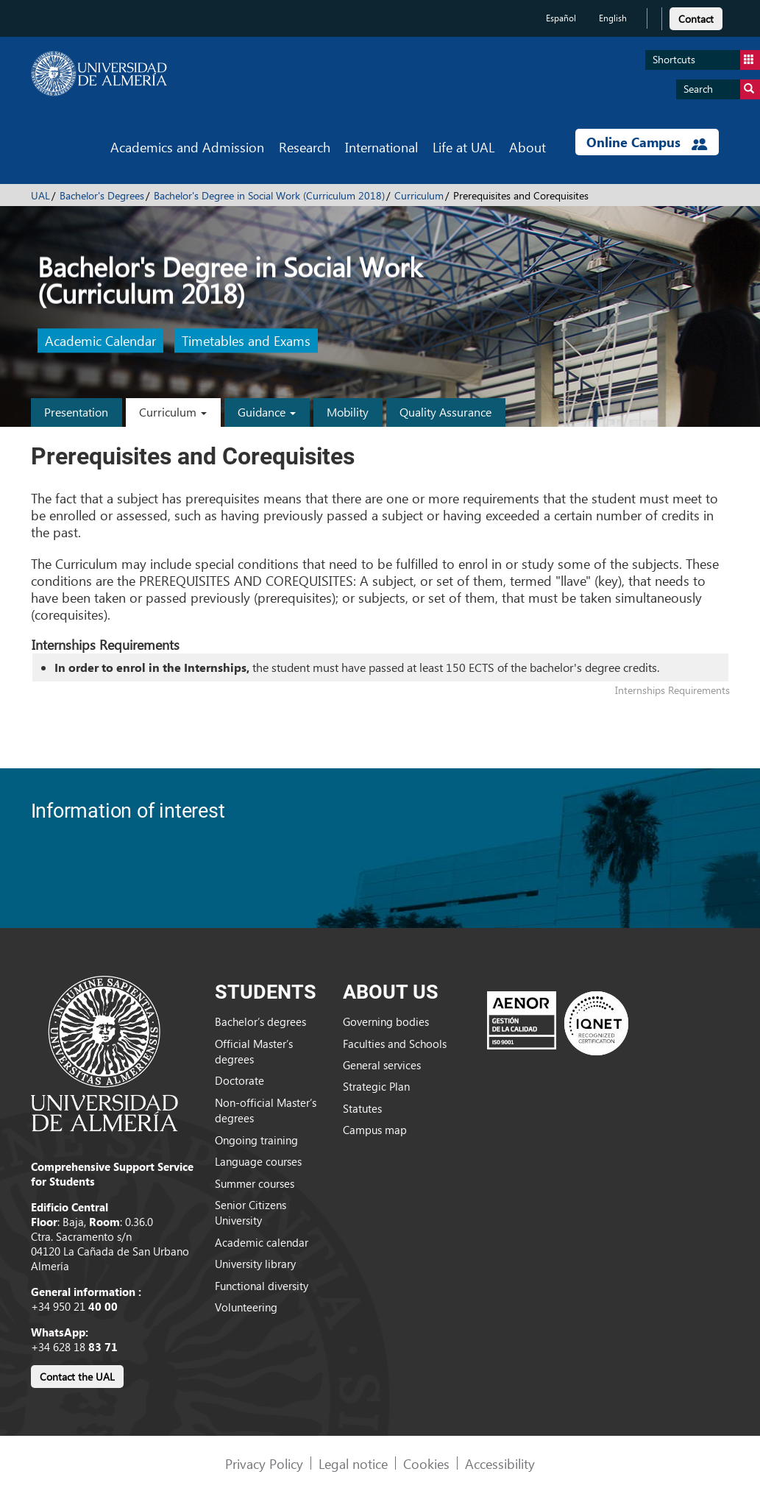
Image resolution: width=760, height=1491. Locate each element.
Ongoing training (256, 1140)
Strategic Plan (376, 1086)
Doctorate (239, 1080)
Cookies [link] (426, 1463)
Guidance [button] (267, 411)
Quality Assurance (445, 411)
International (381, 147)
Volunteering (246, 1307)
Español (561, 18)
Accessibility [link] (500, 1463)
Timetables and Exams (246, 341)
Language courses (258, 1161)
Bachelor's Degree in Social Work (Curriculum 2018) (269, 195)
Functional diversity (261, 1285)
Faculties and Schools (395, 1043)
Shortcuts (706, 60)
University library (255, 1263)
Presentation (76, 411)
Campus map (375, 1129)
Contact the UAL (77, 1377)
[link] (696, 16)
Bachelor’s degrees (260, 1021)
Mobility (348, 411)
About (527, 147)
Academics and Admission (187, 147)
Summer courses (254, 1183)
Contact (696, 19)
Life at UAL (463, 147)
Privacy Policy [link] (264, 1463)
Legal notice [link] (353, 1463)
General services (382, 1065)
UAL (40, 195)
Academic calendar (261, 1242)
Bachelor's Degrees (102, 195)
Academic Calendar (100, 341)
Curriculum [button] (173, 411)
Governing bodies (386, 1021)
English (613, 18)
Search (721, 89)
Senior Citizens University (250, 1212)
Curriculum (419, 195)
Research (304, 147)
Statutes (362, 1108)
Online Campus (646, 142)
